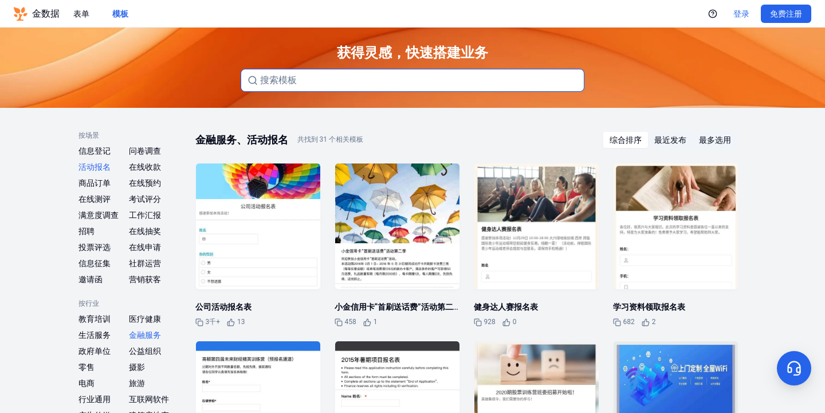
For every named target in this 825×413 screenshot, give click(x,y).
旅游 (137, 383)
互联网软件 (149, 399)
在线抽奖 (145, 231)
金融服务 (145, 335)
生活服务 (94, 335)
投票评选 (94, 247)
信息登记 (94, 150)
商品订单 (94, 183)
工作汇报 (145, 215)
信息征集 (94, 263)
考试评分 (145, 199)
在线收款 (145, 167)
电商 (86, 383)
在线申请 (145, 247)
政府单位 (94, 351)
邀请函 (90, 279)
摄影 (137, 367)
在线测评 (94, 199)
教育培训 (94, 319)
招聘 (86, 231)
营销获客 (145, 279)
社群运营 (145, 263)
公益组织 (145, 351)
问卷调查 (145, 150)
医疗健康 (145, 319)
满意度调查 (98, 215)
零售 (86, 367)
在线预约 (145, 183)
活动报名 (94, 167)
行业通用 (94, 399)
